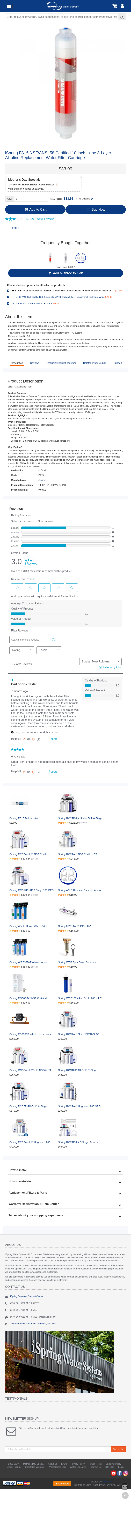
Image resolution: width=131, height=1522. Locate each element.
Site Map (109, 1467)
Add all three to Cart (65, 273)
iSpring (41, 480)
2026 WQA (13, 1464)
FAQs (64, 1464)
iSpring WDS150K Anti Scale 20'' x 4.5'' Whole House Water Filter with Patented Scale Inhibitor (80, 998)
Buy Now (95, 209)
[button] (123, 6)
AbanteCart (107, 1481)
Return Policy (95, 1464)
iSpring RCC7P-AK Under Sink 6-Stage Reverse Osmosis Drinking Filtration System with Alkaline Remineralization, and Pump (80, 818)
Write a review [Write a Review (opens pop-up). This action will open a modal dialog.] (45, 219)
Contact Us (95, 1467)
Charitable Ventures (35, 1467)
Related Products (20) (94, 363)
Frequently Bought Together (61, 363)
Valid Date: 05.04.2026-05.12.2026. (26, 188)
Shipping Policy (113, 1464)
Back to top (125, 1495)
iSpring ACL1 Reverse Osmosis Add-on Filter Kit (80, 890)
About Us (52, 1464)
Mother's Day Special (33, 1464)
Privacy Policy (78, 1464)
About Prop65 (14, 1467)
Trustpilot (14, 228)
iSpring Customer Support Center (26, 1296)
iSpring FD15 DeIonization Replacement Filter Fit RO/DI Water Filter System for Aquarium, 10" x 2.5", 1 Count (31, 818)
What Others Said (57, 1467)
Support (118, 363)
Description (17, 363)
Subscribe (118, 1449)
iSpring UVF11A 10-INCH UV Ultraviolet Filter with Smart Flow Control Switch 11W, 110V (76, 926)
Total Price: (61, 198)
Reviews (34, 363)
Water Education (78, 1467)
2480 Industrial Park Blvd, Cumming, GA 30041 (33, 1323)
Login (121, 1467)
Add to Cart (35, 209)
